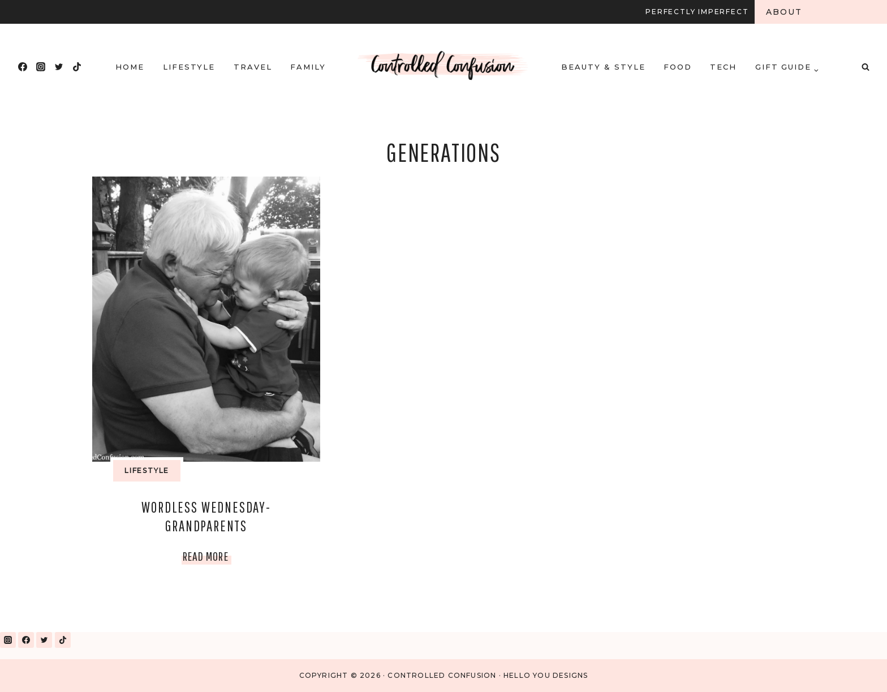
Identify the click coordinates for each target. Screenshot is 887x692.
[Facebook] (23, 67)
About (784, 12)
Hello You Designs (545, 675)
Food (678, 66)
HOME (129, 66)
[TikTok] (77, 67)
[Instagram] (41, 67)
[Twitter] (59, 67)
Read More (207, 556)
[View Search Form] (865, 67)
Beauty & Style (603, 66)
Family (308, 66)
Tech (723, 66)
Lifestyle (189, 66)
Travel (253, 66)
